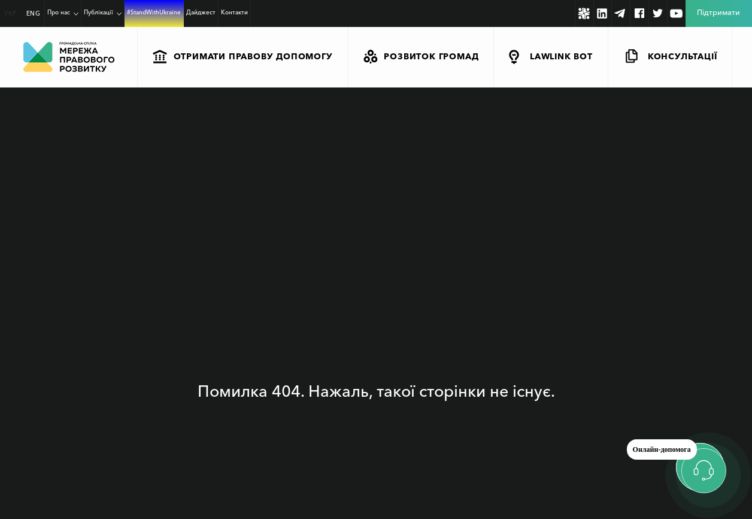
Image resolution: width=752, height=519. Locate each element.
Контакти (234, 12)
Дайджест (201, 12)
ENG (33, 13)
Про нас (58, 12)
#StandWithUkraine (154, 12)
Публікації (98, 12)
